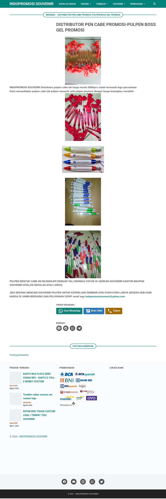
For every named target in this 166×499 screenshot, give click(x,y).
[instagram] (83, 482)
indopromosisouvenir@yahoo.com (105, 297)
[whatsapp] (81, 329)
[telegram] (88, 329)
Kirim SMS (103, 311)
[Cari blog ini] (154, 4)
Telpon (124, 311)
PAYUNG (85, 4)
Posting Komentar (19, 355)
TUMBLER (101, 4)
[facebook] (68, 329)
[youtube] (74, 482)
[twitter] (75, 329)
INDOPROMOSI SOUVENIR (31, 4)
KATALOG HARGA (67, 4)
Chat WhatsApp (79, 311)
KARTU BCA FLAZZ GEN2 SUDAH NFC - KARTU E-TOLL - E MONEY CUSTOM (39, 378)
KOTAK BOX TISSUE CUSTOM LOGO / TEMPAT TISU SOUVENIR (39, 415)
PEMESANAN (136, 4)
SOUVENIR (118, 4)
